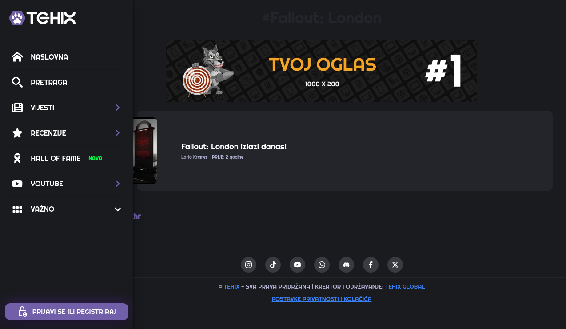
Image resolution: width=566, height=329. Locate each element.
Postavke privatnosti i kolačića (350, 298)
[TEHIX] (42, 18)
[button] (66, 107)
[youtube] (325, 265)
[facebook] (399, 265)
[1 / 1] (349, 71)
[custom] (301, 265)
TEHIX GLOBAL (433, 286)
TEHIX (259, 286)
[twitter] (423, 265)
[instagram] (276, 265)
